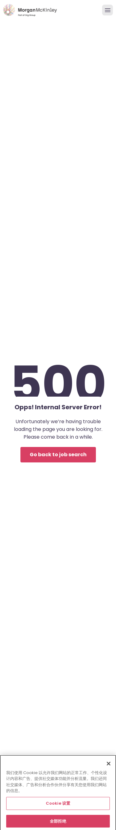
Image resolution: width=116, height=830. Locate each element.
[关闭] (108, 766)
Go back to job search (58, 454)
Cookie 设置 (58, 806)
